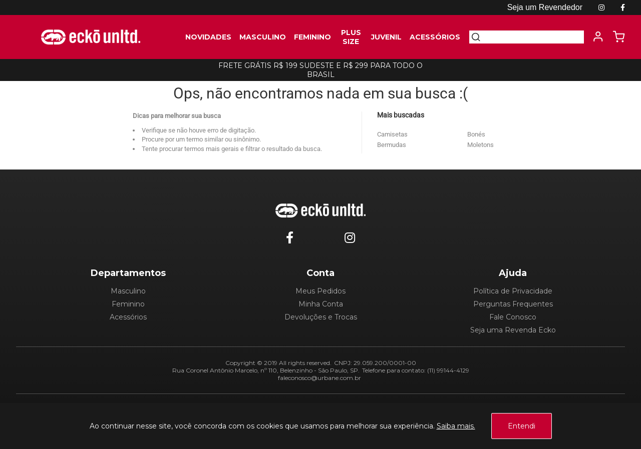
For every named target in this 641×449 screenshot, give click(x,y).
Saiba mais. (456, 426)
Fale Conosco (512, 317)
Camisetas (392, 134)
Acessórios (128, 317)
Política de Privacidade (512, 291)
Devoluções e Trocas (320, 317)
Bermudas (391, 144)
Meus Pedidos (320, 291)
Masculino (128, 291)
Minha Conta (320, 304)
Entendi (521, 426)
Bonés (476, 134)
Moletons (480, 144)
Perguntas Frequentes (513, 304)
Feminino (128, 304)
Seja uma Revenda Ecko (513, 330)
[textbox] (532, 37)
